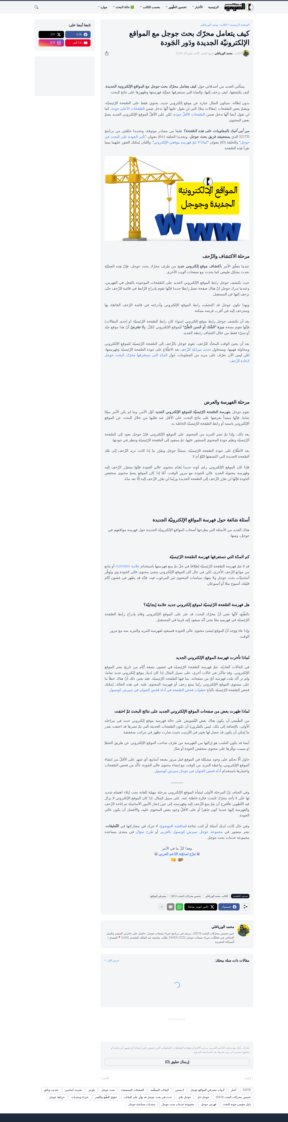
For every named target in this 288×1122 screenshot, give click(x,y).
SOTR (247, 1090)
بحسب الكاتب (151, 7)
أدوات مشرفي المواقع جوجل (207, 1090)
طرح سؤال (144, 832)
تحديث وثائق (51, 1090)
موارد (103, 7)
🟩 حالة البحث (125, 7)
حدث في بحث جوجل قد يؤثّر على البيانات (148, 1097)
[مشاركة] (108, 53)
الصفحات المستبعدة (132, 1090)
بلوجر (91, 1090)
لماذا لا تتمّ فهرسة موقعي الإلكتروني (180, 142)
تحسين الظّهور (177, 7)
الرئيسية (213, 7)
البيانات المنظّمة (159, 1090)
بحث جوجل (108, 1090)
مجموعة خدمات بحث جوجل (178, 1104)
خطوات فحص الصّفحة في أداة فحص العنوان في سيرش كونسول (157, 690)
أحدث (247, 1078)
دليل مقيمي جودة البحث (237, 1104)
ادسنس (179, 1090)
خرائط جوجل (57, 1097)
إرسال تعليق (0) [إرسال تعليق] (177, 1062)
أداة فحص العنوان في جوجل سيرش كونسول (188, 771)
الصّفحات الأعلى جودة (128, 108)
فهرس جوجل (208, 1104)
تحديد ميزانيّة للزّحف (195, 349)
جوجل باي (203, 1097)
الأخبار (199, 7)
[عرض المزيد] (162, 906)
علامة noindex (127, 566)
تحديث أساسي (73, 1090)
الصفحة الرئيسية (239, 24)
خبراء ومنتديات (80, 1097)
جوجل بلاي (184, 1097)
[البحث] (38, 7)
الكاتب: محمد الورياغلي (213, 24)
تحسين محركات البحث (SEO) (186, 895)
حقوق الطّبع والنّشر (106, 1097)
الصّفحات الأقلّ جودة (189, 114)
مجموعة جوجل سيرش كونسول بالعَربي (191, 832)
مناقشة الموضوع (172, 826)
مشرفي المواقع (158, 895)
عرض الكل (113, 960)
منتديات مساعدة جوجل (141, 1104)
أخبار (233, 1090)
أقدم (106, 1078)
